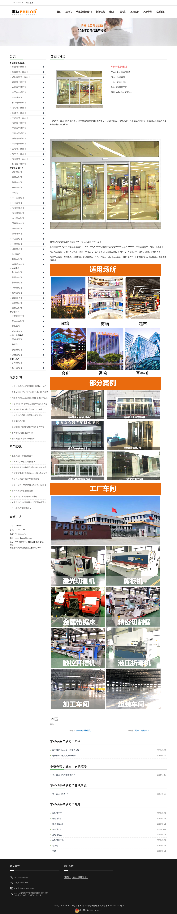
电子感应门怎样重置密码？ (63, 775)
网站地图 (29, 3)
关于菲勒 (147, 12)
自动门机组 (57, 829)
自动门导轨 (57, 819)
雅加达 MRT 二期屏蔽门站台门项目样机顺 (30, 398)
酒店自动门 (17, 172)
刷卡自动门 (17, 272)
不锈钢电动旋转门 (83, 731)
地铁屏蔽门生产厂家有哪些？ (24, 439)
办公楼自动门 (18, 213)
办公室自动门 (18, 218)
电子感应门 (17, 97)
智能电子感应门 (19, 108)
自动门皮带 (57, 813)
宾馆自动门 (17, 177)
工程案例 (134, 12)
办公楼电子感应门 (20, 159)
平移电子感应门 (19, 128)
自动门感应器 (58, 824)
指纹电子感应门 (19, 113)
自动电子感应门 (19, 87)
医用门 (123, 12)
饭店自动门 (17, 182)
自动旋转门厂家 (18, 421)
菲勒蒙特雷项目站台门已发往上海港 (27, 409)
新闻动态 (100, 12)
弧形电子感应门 (19, 123)
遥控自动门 (17, 303)
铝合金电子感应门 (20, 72)
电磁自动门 (17, 308)
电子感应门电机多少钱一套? (64, 756)
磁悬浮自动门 (18, 264)
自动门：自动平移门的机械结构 (25, 479)
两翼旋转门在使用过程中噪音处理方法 (28, 427)
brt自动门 (16, 254)
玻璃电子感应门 (19, 154)
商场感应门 (17, 234)
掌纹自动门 (17, 288)
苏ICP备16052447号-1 (114, 906)
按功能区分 (14, 268)
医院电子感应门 (19, 149)
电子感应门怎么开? (60, 794)
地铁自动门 (17, 259)
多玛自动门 (17, 363)
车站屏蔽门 (17, 244)
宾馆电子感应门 (19, 133)
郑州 (52, 724)
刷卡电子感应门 (19, 164)
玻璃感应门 (17, 331)
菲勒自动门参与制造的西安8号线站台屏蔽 (29, 404)
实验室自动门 (18, 208)
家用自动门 (17, 187)
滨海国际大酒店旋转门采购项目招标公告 (29, 467)
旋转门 (68, 12)
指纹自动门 (17, 283)
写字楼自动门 (18, 223)
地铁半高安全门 (142, 731)
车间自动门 (17, 203)
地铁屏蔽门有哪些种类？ (22, 456)
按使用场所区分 (16, 168)
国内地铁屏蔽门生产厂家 (22, 433)
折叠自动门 (17, 355)
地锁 (54, 851)
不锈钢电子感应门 (17, 63)
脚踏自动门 (17, 277)
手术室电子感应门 (20, 118)
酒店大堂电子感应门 (21, 77)
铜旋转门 (16, 326)
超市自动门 (17, 228)
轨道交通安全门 (84, 12)
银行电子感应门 (19, 67)
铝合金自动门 (18, 321)
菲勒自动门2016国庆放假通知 (24, 497)
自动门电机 (57, 835)
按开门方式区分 (16, 335)
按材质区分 (14, 312)
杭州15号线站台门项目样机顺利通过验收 (29, 386)
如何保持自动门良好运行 (22, 491)
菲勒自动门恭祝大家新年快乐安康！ (27, 415)
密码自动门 (17, 293)
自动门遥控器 (58, 840)
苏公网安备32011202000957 (90, 910)
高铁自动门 (17, 249)
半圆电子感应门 (19, 144)
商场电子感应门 (19, 139)
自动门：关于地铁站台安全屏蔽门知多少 (29, 485)
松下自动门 (17, 368)
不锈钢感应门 (18, 316)
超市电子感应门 (19, 82)
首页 (59, 12)
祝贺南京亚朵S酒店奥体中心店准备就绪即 (30, 473)
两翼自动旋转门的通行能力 (23, 462)
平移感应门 (17, 339)
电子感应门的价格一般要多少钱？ (66, 750)
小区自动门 (17, 239)
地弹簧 (55, 846)
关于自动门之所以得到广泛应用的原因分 (29, 502)
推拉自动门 (17, 350)
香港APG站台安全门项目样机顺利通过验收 (30, 392)
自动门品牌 (14, 359)
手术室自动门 (18, 198)
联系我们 (160, 12)
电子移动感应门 (19, 92)
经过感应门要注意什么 (21, 508)
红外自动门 (17, 298)
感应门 (112, 12)
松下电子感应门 (19, 103)
